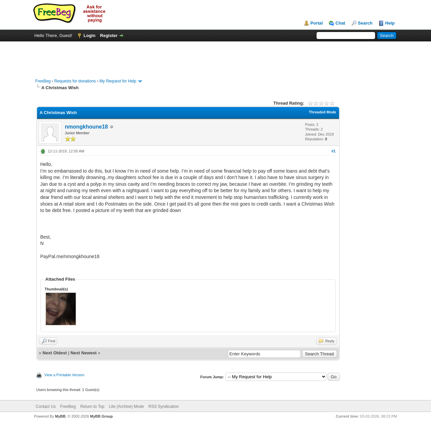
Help (390, 23)
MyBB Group (101, 416)
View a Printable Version (64, 375)
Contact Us (46, 406)
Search (365, 23)
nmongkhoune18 (86, 127)
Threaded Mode (322, 112)
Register (109, 35)
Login (89, 35)
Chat (340, 23)
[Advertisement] (215, 56)
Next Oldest (54, 352)
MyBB (60, 416)
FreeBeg (43, 81)
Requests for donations (75, 81)
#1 (333, 151)
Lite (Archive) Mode (126, 406)
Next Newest (83, 352)
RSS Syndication (163, 406)
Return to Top (92, 406)
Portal (316, 23)
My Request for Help (117, 81)
